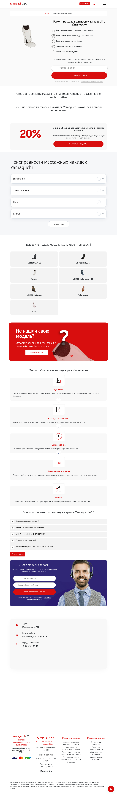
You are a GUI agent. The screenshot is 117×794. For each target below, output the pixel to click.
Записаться (84, 4)
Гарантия (96, 747)
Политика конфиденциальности (21, 741)
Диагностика (96, 752)
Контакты (96, 754)
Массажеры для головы (71, 759)
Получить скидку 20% (78, 144)
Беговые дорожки (71, 744)
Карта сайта (46, 771)
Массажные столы (71, 757)
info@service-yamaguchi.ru (47, 742)
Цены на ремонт (96, 749)
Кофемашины (71, 747)
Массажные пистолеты (71, 754)
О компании (96, 742)
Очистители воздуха (71, 749)
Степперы (71, 762)
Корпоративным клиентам (96, 758)
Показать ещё (58, 224)
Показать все (17, 554)
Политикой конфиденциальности (92, 81)
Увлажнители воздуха (71, 752)
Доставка (96, 744)
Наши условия (21, 745)
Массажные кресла (71, 742)
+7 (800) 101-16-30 (30, 646)
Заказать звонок (36, 352)
